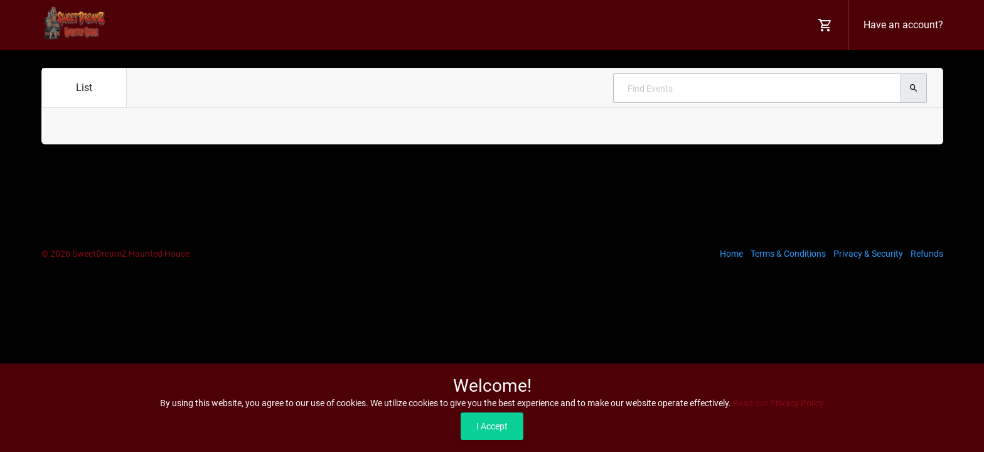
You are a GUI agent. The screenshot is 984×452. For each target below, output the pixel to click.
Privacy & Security (868, 254)
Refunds (927, 254)
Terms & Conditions (788, 254)
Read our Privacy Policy (778, 403)
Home (731, 254)
